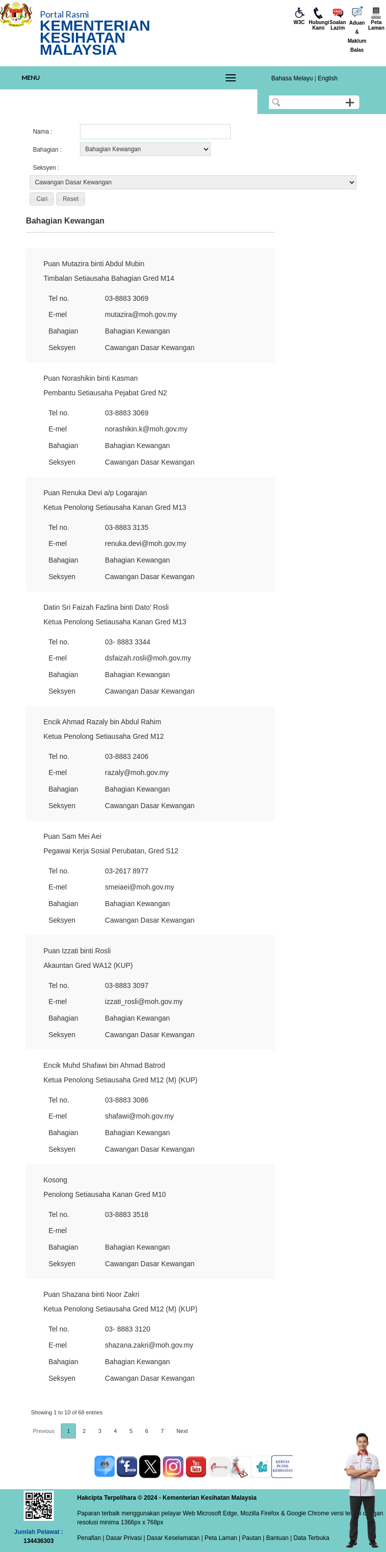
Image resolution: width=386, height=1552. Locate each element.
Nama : (42, 131)
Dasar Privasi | (124, 1537)
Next (182, 1431)
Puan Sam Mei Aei (72, 836)
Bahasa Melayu (292, 78)
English (327, 78)
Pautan (251, 1537)
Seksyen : (46, 167)
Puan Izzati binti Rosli (77, 951)
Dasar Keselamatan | (174, 1537)
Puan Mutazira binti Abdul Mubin (93, 264)
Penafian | (91, 1537)
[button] (42, 198)
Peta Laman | (222, 1537)
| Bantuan (275, 1537)
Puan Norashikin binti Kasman (90, 378)
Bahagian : (47, 149)
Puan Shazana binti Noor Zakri (91, 1294)
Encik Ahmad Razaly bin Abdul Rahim (102, 722)
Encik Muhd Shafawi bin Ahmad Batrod (104, 1065)
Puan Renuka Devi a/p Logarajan (95, 493)
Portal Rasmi (64, 14)
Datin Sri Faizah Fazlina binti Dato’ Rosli (105, 607)
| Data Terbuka (308, 1537)
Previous (43, 1431)
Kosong (55, 1180)
